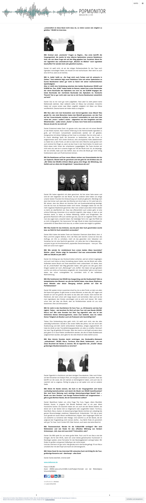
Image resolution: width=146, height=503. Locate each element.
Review (56, 481)
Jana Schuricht (51, 484)
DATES (136, 3)
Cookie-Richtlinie (50, 499)
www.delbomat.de (51, 462)
